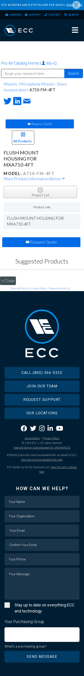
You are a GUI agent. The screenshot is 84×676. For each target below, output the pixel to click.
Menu (75, 30)
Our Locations (42, 413)
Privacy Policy (39, 288)
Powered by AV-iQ (59, 288)
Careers (15, 14)
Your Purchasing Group (24, 621)
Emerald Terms (19, 288)
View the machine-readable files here (41, 459)
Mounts (10, 83)
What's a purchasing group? (25, 646)
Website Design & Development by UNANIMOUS (42, 447)
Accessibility (32, 438)
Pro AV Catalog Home (20, 63)
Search (73, 14)
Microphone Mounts (37, 83)
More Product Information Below (34, 178)
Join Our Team (42, 386)
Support (35, 14)
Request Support (42, 399)
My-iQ (49, 63)
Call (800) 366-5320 (42, 373)
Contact (54, 14)
